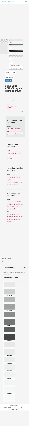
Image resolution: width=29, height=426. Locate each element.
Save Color (8, 80)
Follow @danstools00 (14, 405)
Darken (13, 72)
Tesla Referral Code (15, 409)
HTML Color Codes (8, 1)
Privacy (22, 407)
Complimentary (9, 77)
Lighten (7, 72)
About (18, 407)
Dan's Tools (12, 407)
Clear (24, 267)
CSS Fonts (5, 261)
